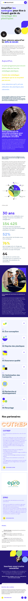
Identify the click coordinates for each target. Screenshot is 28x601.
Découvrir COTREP (9, 467)
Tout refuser (22, 598)
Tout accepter (25, 598)
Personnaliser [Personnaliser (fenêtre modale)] (7, 597)
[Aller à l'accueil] (7, 2)
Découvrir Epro (8, 518)
